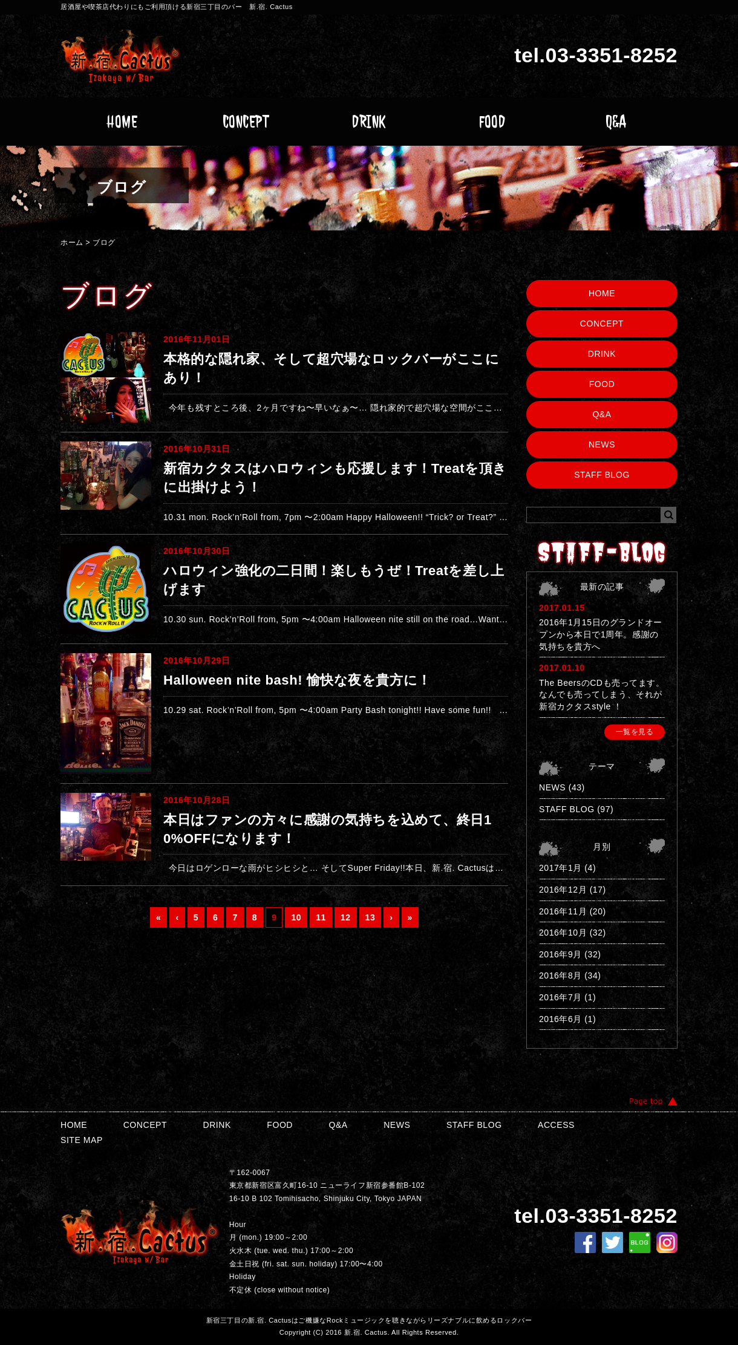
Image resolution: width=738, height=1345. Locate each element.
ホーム (71, 242)
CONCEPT (246, 121)
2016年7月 (560, 997)
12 (346, 917)
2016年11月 (563, 911)
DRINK (369, 121)
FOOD (492, 121)
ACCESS (556, 1125)
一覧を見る (635, 732)
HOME (121, 121)
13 (370, 917)
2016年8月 (560, 975)
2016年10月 (563, 932)
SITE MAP (81, 1140)
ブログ (104, 242)
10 (296, 917)
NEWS (602, 444)
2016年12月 (563, 889)
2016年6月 (560, 1019)
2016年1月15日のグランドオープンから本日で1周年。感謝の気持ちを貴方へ (600, 634)
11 (321, 917)
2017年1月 (560, 868)
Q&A (616, 121)
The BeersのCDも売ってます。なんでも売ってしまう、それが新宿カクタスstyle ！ (601, 694)
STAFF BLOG (602, 475)
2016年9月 (560, 954)
